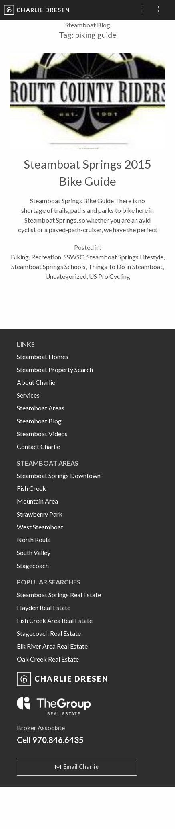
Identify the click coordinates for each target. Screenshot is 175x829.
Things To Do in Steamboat (125, 266)
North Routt (33, 539)
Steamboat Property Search (55, 369)
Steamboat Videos (42, 433)
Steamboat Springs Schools (48, 266)
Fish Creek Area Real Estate (55, 620)
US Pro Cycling (109, 276)
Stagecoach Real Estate (49, 633)
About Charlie (36, 382)
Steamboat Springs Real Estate (59, 594)
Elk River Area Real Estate (52, 646)
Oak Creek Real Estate (48, 659)
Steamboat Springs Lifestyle (124, 257)
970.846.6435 (58, 740)
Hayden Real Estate (43, 607)
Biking (20, 257)
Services (28, 395)
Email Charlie (81, 766)
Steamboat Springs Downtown (59, 475)
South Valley (33, 552)
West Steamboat (40, 527)
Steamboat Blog (39, 421)
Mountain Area (37, 501)
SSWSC (74, 257)
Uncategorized (65, 276)
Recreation (46, 257)
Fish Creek (31, 488)
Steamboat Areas (40, 408)
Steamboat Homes (42, 356)
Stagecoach (33, 565)
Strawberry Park (39, 514)
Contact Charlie (38, 446)
